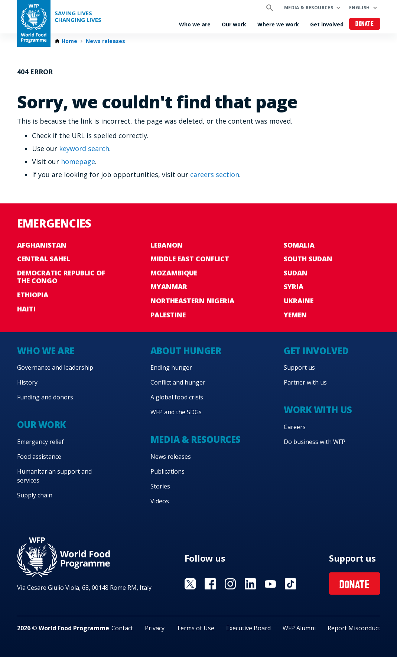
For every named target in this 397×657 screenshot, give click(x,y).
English (359, 7)
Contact (122, 628)
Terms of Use (195, 628)
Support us (299, 367)
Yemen (295, 314)
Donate (364, 24)
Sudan (295, 272)
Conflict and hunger (177, 382)
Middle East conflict (189, 258)
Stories (160, 486)
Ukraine (298, 300)
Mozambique (173, 272)
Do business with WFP (314, 442)
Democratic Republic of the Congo (61, 276)
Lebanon (166, 245)
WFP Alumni (299, 628)
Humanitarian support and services (54, 475)
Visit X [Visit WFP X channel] (190, 583)
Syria (293, 286)
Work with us (318, 409)
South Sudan (308, 258)
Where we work (278, 24)
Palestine (168, 314)
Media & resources (308, 7)
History (27, 382)
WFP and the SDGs (176, 412)
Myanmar (168, 286)
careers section (214, 174)
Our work (234, 24)
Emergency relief (40, 442)
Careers (295, 427)
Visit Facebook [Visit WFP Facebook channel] (210, 583)
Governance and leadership (55, 367)
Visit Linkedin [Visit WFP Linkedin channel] (250, 583)
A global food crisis (176, 397)
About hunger (185, 350)
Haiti (26, 308)
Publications (167, 471)
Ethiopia (32, 294)
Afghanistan (41, 245)
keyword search (84, 148)
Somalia (299, 245)
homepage (78, 161)
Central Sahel (43, 258)
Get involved (327, 24)
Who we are (195, 24)
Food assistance (39, 456)
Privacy (155, 628)
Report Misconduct (354, 628)
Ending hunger (171, 367)
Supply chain (34, 495)
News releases (105, 41)
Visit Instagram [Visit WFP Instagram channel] (230, 583)
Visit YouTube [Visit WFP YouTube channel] (270, 583)
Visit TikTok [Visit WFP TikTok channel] (290, 583)
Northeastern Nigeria (192, 300)
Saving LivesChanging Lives (78, 16)
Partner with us (305, 382)
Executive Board (248, 628)
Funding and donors (45, 397)
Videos (159, 501)
